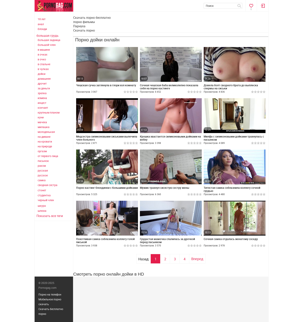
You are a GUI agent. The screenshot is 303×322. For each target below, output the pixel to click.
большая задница (49, 40)
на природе (45, 146)
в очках (42, 54)
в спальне (44, 64)
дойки (41, 74)
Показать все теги (50, 216)
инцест (42, 103)
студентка (44, 195)
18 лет (42, 19)
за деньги (44, 88)
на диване (44, 136)
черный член (46, 200)
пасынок (43, 161)
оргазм (42, 151)
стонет (42, 190)
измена (42, 98)
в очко (42, 59)
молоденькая (46, 132)
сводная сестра (47, 185)
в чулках (43, 69)
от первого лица (48, 156)
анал (41, 24)
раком (42, 165)
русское (43, 175)
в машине (44, 49)
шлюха (42, 211)
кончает (43, 107)
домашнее (44, 78)
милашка (43, 127)
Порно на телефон (49, 294)
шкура (42, 206)
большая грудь (48, 35)
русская (43, 170)
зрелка (42, 93)
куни (41, 117)
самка (42, 180)
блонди (42, 29)
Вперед (197, 258)
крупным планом (49, 112)
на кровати (45, 141)
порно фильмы (84, 22)
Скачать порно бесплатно (92, 17)
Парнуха (79, 26)
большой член (47, 45)
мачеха (42, 122)
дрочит (42, 83)
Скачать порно (84, 30)
